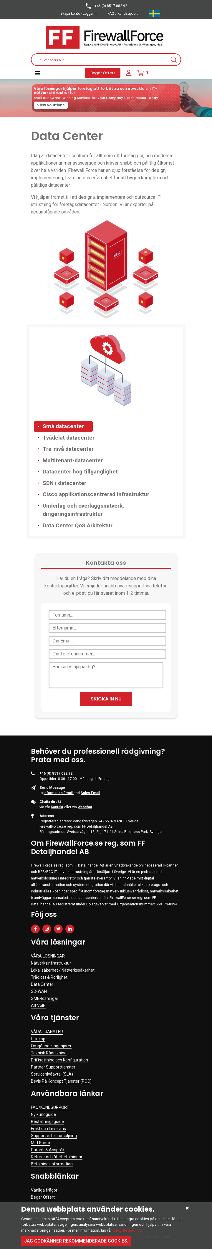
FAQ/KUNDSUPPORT (50, 1107)
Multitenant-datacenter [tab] (73, 460)
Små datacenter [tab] (63, 426)
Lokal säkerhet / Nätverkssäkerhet (63, 970)
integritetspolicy (127, 1230)
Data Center (42, 984)
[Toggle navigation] (37, 73)
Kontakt (57, 807)
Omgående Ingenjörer (51, 1045)
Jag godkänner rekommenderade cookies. (76, 1241)
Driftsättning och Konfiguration (59, 1060)
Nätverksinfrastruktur (51, 963)
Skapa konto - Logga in (78, 13)
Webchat (85, 807)
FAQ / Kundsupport (123, 13)
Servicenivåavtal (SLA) (52, 1074)
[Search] (106, 59)
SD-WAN (39, 991)
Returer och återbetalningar (56, 1156)
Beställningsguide (47, 1121)
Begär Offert (102, 73)
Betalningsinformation (52, 1164)
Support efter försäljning (54, 1135)
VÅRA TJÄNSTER (47, 1031)
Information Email (59, 793)
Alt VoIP (38, 1005)
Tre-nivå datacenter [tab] (68, 448)
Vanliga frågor (44, 1190)
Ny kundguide (43, 1114)
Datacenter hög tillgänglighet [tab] (80, 471)
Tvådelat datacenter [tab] (69, 437)
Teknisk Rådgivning (49, 1053)
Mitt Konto (40, 1142)
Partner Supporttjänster (53, 1067)
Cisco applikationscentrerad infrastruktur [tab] (96, 494)
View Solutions (50, 104)
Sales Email (90, 793)
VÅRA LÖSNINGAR (48, 956)
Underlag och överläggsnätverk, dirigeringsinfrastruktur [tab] (83, 510)
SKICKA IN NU (106, 698)
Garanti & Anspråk (47, 1149)
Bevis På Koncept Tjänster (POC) (61, 1081)
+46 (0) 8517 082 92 (106, 6)
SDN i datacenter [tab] (64, 483)
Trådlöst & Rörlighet (49, 977)
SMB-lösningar (44, 998)
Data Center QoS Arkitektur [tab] (77, 525)
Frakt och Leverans (48, 1128)
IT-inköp (38, 1038)
